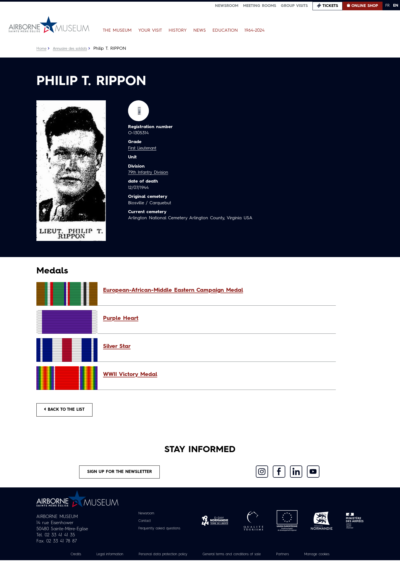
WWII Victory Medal (130, 374)
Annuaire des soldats (72, 49)
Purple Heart (120, 318)
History (178, 30)
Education (225, 30)
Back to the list (67, 410)
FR (387, 6)
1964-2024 (254, 30)
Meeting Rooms (259, 6)
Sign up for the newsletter (119, 474)
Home (41, 49)
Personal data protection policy (158, 557)
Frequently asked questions (159, 531)
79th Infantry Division (150, 172)
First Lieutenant (143, 148)
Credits (62, 557)
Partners (291, 557)
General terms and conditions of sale (235, 557)
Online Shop (364, 6)
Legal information (99, 557)
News (199, 30)
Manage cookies (329, 557)
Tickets (330, 6)
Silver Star (117, 346)
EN (395, 6)
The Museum (117, 30)
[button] (217, 290)
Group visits (294, 6)
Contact (142, 524)
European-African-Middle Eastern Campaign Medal (173, 290)
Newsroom (226, 6)
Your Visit (150, 30)
